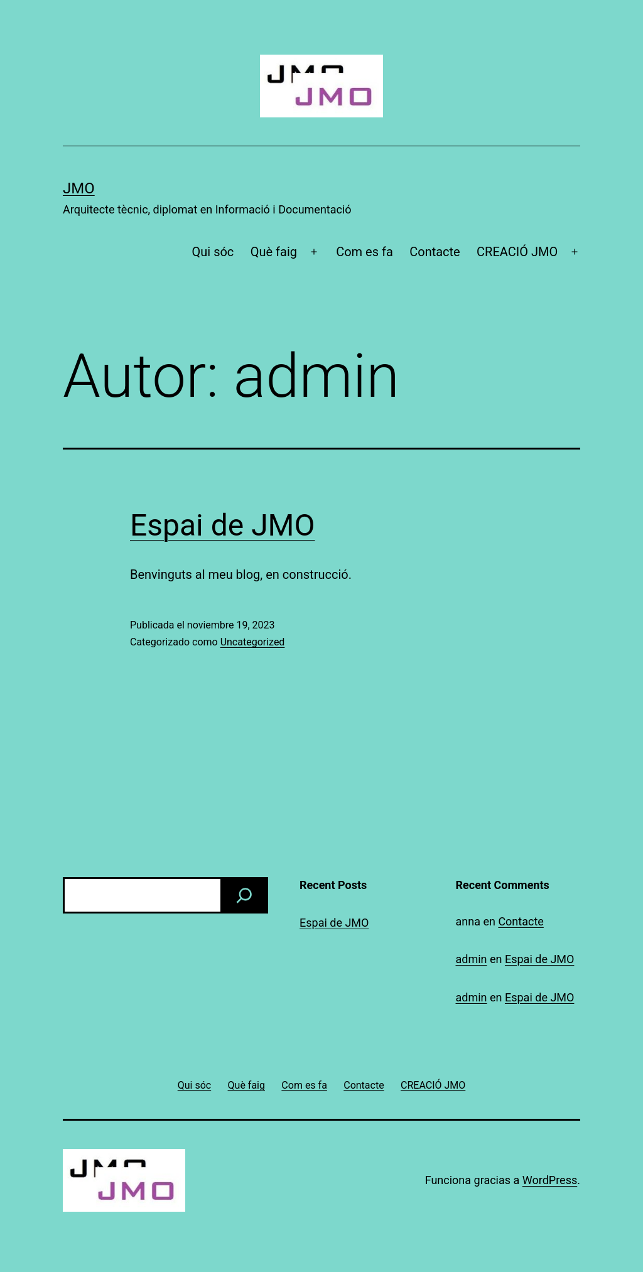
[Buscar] (244, 895)
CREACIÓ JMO (517, 251)
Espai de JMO (222, 525)
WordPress (549, 1180)
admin (471, 959)
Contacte (434, 251)
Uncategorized (252, 642)
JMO (79, 188)
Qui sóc (213, 251)
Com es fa (364, 251)
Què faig (274, 251)
